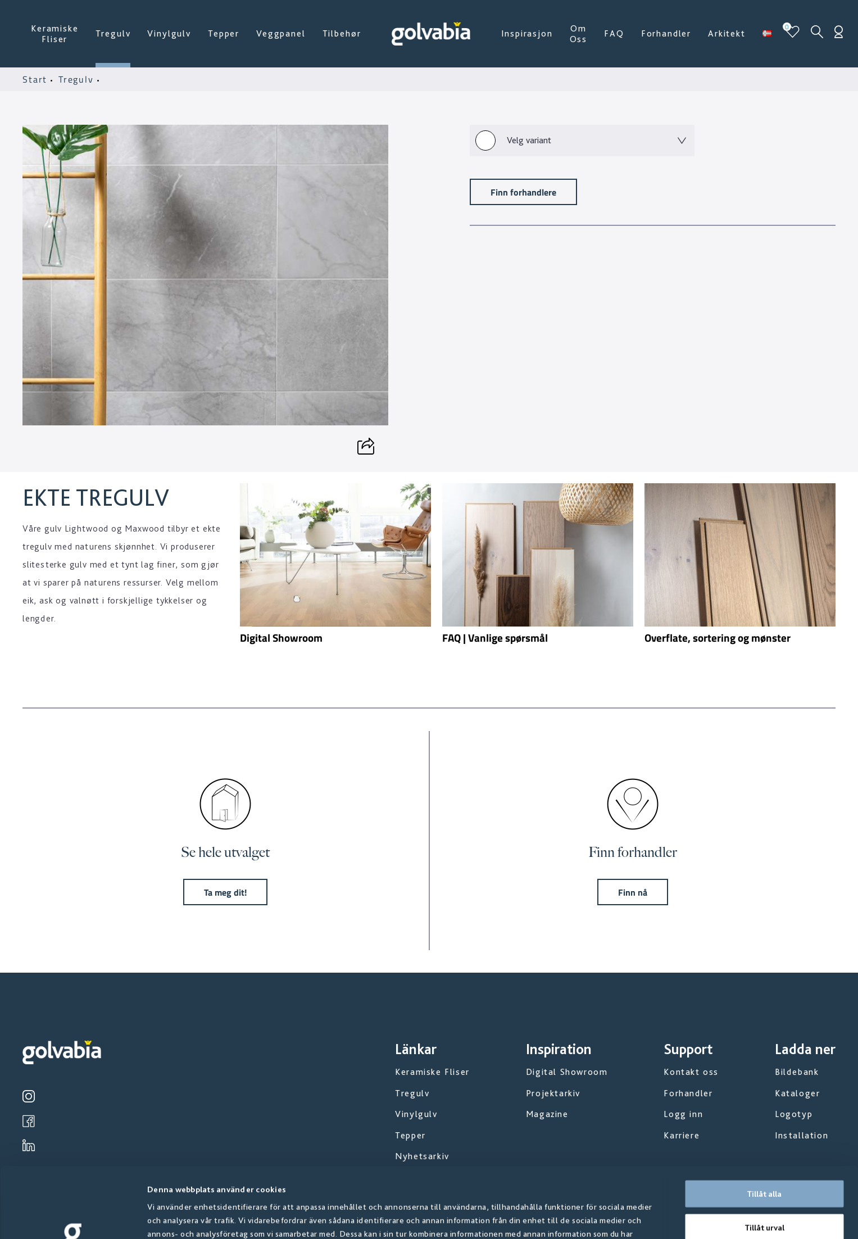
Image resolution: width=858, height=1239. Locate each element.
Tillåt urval (764, 1161)
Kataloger (797, 1093)
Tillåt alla (764, 1127)
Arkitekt (727, 33)
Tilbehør (342, 33)
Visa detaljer (606, 1217)
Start (36, 79)
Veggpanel (281, 33)
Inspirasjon (526, 33)
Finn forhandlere (523, 191)
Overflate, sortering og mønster (717, 637)
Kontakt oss (691, 1071)
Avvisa (764, 1194)
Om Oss (579, 33)
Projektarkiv (553, 1093)
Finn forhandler (632, 852)
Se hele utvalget (225, 852)
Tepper (223, 33)
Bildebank (797, 1071)
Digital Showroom (281, 637)
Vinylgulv (169, 33)
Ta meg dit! (225, 892)
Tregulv (113, 33)
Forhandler (666, 33)
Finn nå (632, 892)
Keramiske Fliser (55, 33)
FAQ (614, 33)
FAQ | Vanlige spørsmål (495, 637)
